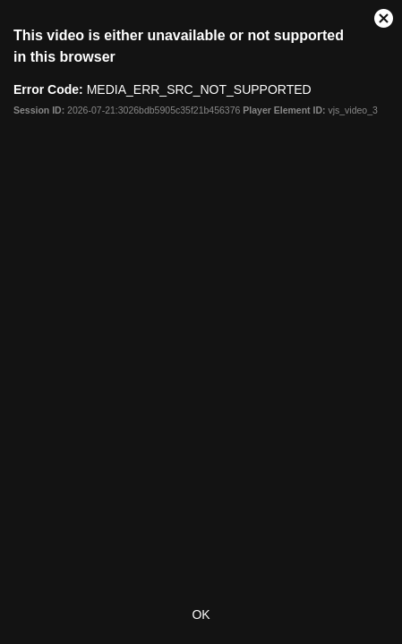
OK (201, 614)
